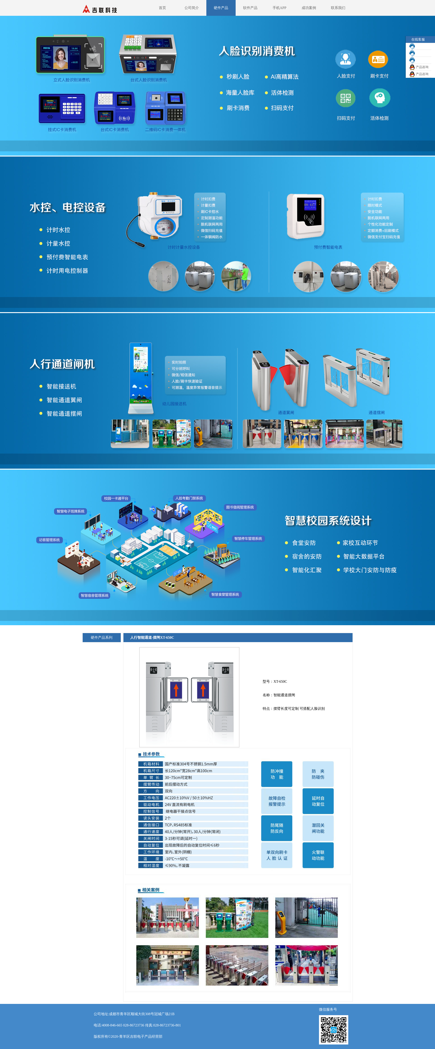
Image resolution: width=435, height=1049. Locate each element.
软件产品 (250, 8)
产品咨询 (418, 67)
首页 (162, 8)
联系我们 (338, 8)
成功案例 (309, 8)
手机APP (279, 8)
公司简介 (191, 8)
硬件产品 (221, 8)
